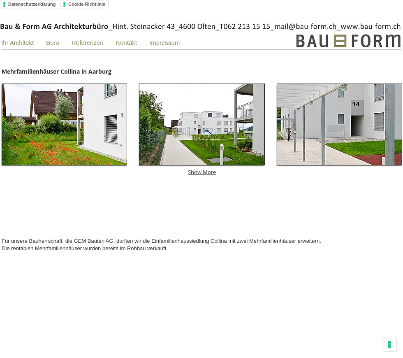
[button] (64, 124)
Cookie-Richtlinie (86, 4)
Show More (202, 172)
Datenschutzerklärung (32, 4)
